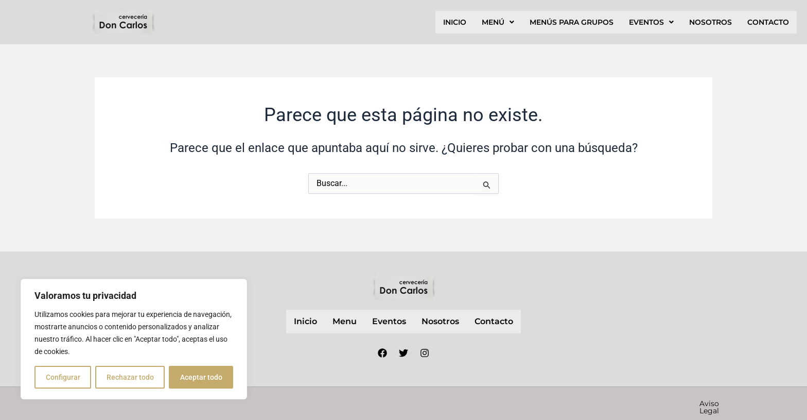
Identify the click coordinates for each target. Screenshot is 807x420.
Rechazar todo (130, 377)
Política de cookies (649, 403)
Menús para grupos (571, 22)
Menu (344, 321)
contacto (768, 22)
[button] (498, 22)
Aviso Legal (482, 403)
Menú (498, 22)
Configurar (63, 377)
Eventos (651, 22)
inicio (454, 22)
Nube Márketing (359, 403)
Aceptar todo (201, 377)
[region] (134, 339)
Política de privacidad (559, 403)
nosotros (710, 22)
